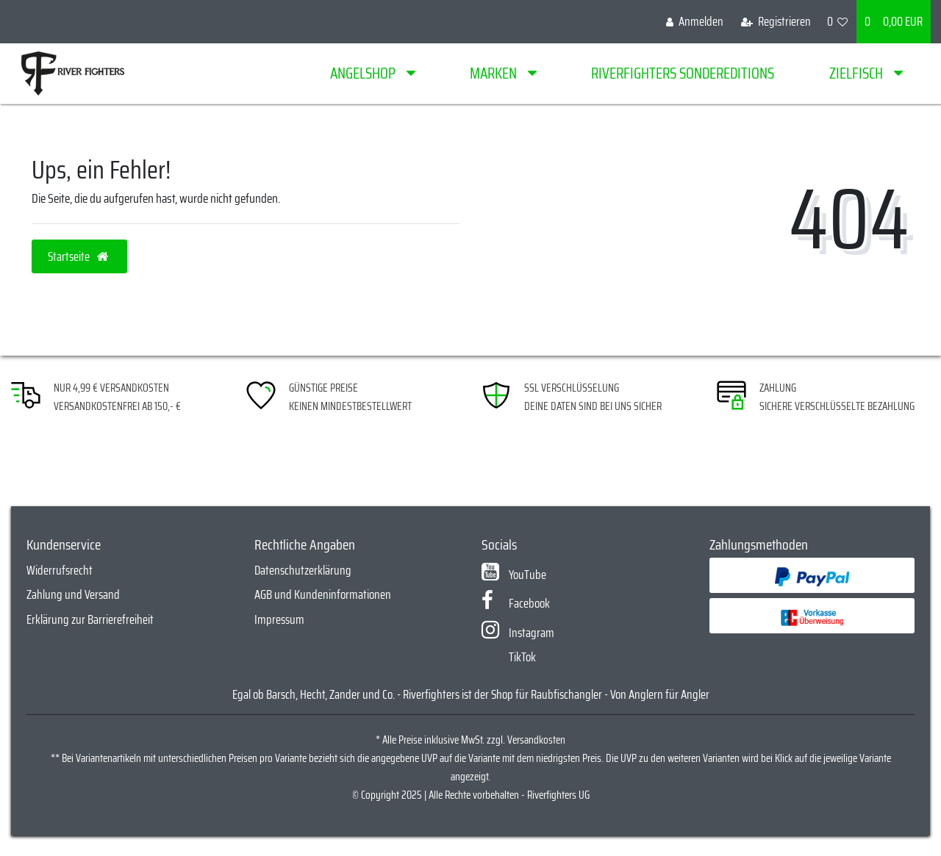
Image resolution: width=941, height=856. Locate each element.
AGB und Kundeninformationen (322, 594)
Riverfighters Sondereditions (682, 73)
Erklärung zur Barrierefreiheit (90, 619)
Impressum (279, 619)
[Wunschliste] (837, 21)
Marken (495, 73)
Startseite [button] (79, 256)
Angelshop (364, 73)
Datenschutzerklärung (302, 570)
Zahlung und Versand (73, 594)
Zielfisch (857, 73)
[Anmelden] (694, 21)
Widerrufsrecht (59, 570)
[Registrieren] (776, 21)
